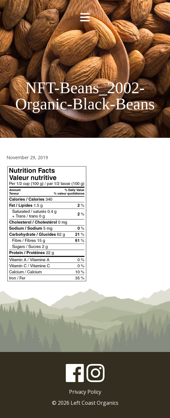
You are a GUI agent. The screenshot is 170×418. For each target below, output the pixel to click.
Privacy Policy (85, 391)
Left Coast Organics (85, 53)
